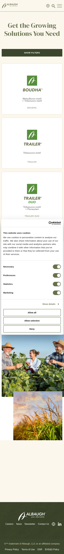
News (19, 524)
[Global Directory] (48, 5)
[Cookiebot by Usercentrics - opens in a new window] (48, 223)
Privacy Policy (12, 549)
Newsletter (30, 524)
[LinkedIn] (58, 524)
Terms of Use (28, 549)
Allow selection (32, 320)
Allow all (32, 312)
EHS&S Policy (52, 549)
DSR (40, 549)
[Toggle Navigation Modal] (59, 5)
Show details (48, 304)
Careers (9, 524)
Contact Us (43, 524)
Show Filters (32, 53)
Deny (32, 329)
